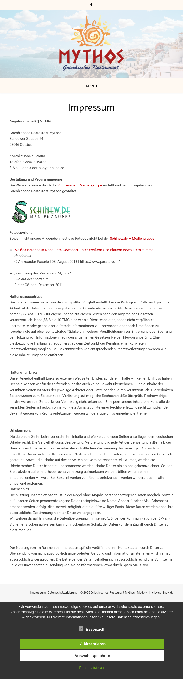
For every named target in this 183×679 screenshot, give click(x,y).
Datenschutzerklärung (62, 592)
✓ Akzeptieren (92, 644)
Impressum (38, 592)
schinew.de (165, 592)
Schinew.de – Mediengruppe (79, 185)
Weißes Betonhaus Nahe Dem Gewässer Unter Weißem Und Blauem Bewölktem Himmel (84, 250)
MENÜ (91, 85)
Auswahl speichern (92, 656)
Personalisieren (91, 667)
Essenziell (91, 628)
